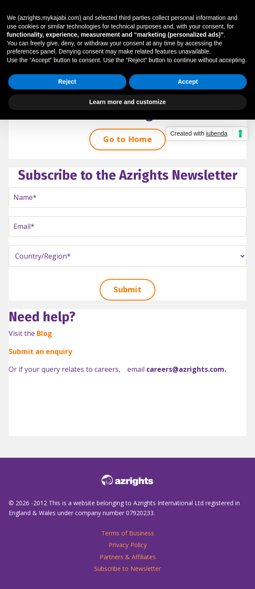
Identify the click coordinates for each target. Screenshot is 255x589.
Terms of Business (127, 533)
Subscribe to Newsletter (127, 568)
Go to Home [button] (127, 139)
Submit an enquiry (40, 351)
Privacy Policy (128, 545)
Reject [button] (67, 81)
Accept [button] (188, 81)
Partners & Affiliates (128, 557)
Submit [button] (127, 289)
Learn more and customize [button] (127, 101)
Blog (44, 333)
